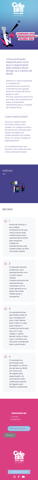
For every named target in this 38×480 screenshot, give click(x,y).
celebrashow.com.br (19, 472)
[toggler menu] (19, 21)
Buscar (10, 435)
